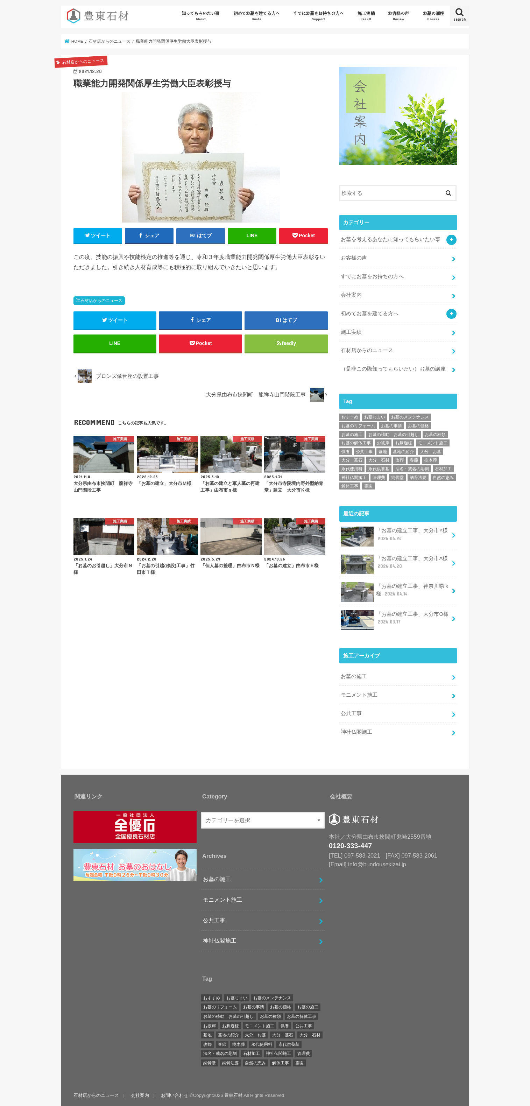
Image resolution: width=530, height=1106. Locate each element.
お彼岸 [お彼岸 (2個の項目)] (383, 442)
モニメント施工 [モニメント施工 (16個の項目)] (432, 442)
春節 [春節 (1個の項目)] (414, 459)
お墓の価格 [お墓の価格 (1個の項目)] (418, 425)
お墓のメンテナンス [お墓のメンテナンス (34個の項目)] (410, 417)
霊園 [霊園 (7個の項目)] (368, 485)
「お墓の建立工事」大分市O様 (394, 619)
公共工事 (351, 713)
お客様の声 (398, 16)
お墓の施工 (354, 676)
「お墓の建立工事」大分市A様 (394, 564)
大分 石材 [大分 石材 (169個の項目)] (378, 459)
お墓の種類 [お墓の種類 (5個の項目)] (435, 434)
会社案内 (351, 294)
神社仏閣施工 (356, 731)
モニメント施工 (359, 694)
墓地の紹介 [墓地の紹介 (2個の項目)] (403, 451)
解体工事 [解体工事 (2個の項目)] (349, 485)
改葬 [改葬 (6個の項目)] (399, 459)
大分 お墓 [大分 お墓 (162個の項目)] (430, 451)
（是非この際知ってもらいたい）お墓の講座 (393, 368)
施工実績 (366, 16)
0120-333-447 (350, 845)
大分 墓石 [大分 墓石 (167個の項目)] (351, 459)
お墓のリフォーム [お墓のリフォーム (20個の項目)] (358, 425)
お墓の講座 (433, 16)
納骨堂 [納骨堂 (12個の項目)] (397, 477)
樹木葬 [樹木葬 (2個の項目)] (430, 459)
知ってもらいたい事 (200, 16)
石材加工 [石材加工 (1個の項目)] (443, 468)
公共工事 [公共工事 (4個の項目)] (364, 451)
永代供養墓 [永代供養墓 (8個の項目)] (378, 468)
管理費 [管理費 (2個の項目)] (379, 477)
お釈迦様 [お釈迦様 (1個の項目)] (403, 442)
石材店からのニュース (101, 300)
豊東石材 (233, 1095)
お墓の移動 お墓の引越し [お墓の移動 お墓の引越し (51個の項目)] (393, 434)
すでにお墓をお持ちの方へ (318, 16)
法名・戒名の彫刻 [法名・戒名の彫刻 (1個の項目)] (412, 468)
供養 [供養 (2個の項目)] (345, 451)
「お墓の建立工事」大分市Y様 (394, 536)
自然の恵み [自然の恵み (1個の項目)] (443, 477)
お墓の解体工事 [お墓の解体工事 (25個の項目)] (356, 442)
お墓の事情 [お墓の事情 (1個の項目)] (391, 425)
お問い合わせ (174, 1095)
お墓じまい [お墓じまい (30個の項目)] (374, 417)
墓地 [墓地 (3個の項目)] (383, 451)
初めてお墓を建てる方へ (256, 16)
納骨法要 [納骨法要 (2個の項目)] (418, 477)
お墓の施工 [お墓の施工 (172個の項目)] (351, 434)
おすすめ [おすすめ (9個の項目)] (349, 417)
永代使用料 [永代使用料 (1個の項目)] (351, 468)
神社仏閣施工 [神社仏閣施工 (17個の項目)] (354, 477)
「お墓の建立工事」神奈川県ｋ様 (395, 591)
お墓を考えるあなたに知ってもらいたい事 (390, 239)
